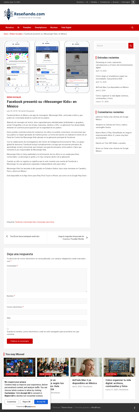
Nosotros (80, 2)
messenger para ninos (45, 222)
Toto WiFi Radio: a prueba (115, 143)
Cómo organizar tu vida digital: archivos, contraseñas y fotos (118, 383)
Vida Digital (126, 2)
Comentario (12, 266)
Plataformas (12, 374)
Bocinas (116, 2)
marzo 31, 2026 (112, 390)
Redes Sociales (14, 97)
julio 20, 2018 (12, 111)
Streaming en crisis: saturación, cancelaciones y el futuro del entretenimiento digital (114, 65)
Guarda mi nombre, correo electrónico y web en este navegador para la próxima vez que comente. (43, 332)
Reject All (26, 402)
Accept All (41, 402)
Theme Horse (66, 407)
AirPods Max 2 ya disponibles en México (112, 87)
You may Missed (14, 354)
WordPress (95, 407)
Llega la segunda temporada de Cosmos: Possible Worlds (71, 237)
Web (8, 318)
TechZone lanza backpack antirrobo (24, 236)
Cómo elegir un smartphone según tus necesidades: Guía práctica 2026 (51, 385)
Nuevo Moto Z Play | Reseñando (109, 133)
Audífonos (77, 374)
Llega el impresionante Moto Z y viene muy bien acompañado (114, 135)
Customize (11, 402)
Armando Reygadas (26, 111)
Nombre (11, 296)
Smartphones (105, 2)
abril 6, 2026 (77, 387)
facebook (19, 222)
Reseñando (55, 393)
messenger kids (29, 222)
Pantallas (94, 2)
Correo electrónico (15, 307)
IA (87, 2)
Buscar (130, 45)
